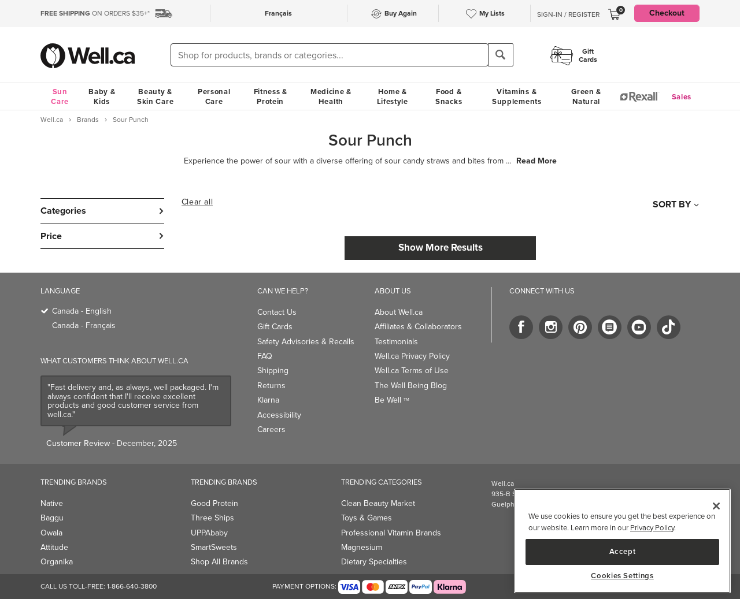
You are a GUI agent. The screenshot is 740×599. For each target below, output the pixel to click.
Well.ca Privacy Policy (412, 356)
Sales (682, 97)
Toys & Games (366, 518)
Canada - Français (84, 325)
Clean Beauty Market (378, 503)
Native (51, 503)
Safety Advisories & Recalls (305, 342)
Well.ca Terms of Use (412, 370)
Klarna (268, 400)
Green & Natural (586, 96)
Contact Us (277, 312)
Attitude (54, 547)
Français (278, 13)
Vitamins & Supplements (517, 96)
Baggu (52, 518)
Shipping (272, 370)
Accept (622, 551)
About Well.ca (399, 312)
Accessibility (279, 415)
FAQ (264, 356)
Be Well (392, 400)
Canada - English (82, 311)
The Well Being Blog (411, 386)
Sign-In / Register (568, 14)
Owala (51, 533)
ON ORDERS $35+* (95, 13)
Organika (56, 562)
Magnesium (361, 547)
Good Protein (214, 503)
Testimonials (396, 342)
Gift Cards (275, 327)
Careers (271, 429)
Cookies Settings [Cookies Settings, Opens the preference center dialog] (622, 576)
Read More (536, 161)
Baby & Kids (101, 96)
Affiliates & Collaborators (418, 327)
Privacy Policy (652, 527)
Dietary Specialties (374, 562)
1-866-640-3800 (132, 586)
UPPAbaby (209, 533)
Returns (271, 386)
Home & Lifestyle (392, 96)
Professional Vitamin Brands (391, 533)
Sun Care (60, 96)
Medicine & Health (331, 96)
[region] (622, 541)
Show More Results (440, 247)
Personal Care (214, 96)
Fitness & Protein (270, 96)
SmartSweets (214, 547)
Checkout (666, 13)
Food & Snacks (448, 96)
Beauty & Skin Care (155, 96)
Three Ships (212, 518)
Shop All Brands (219, 562)
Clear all (197, 202)
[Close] (716, 506)
